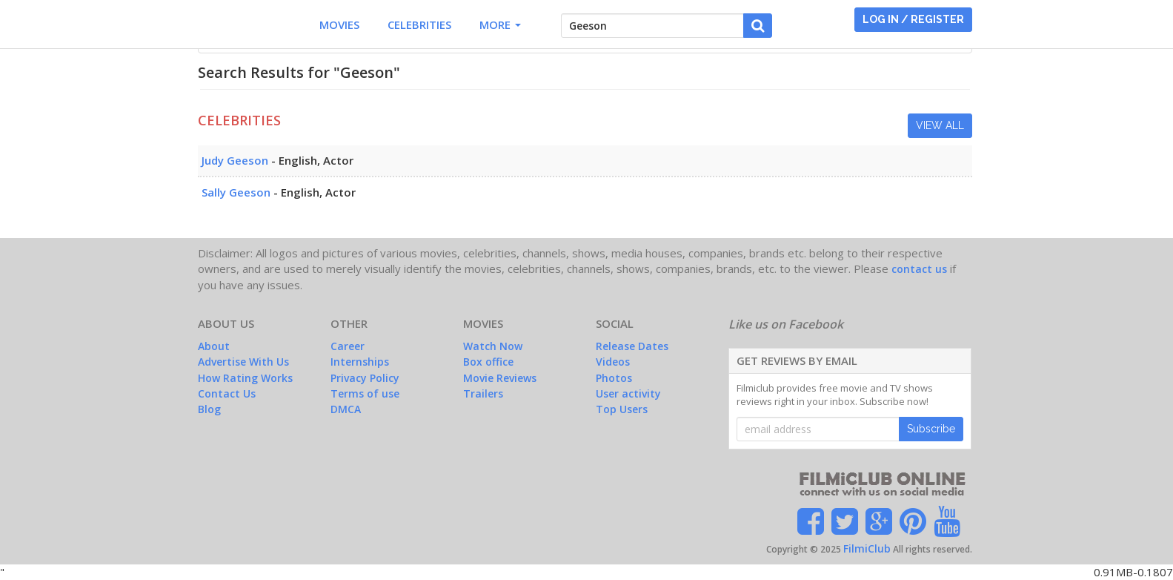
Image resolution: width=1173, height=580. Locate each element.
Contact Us (227, 393)
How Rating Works (245, 378)
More (500, 24)
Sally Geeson (236, 192)
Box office (488, 362)
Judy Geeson (235, 160)
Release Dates (632, 346)
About (214, 346)
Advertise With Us (243, 362)
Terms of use (364, 393)
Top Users (622, 409)
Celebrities (419, 24)
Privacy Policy (364, 378)
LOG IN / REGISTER (913, 19)
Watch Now (492, 346)
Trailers (483, 393)
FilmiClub (867, 548)
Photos (614, 378)
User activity (628, 393)
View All (940, 125)
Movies (339, 24)
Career (347, 346)
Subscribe (931, 429)
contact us (919, 269)
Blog (209, 409)
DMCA (345, 409)
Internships (359, 362)
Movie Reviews (499, 378)
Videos (613, 362)
